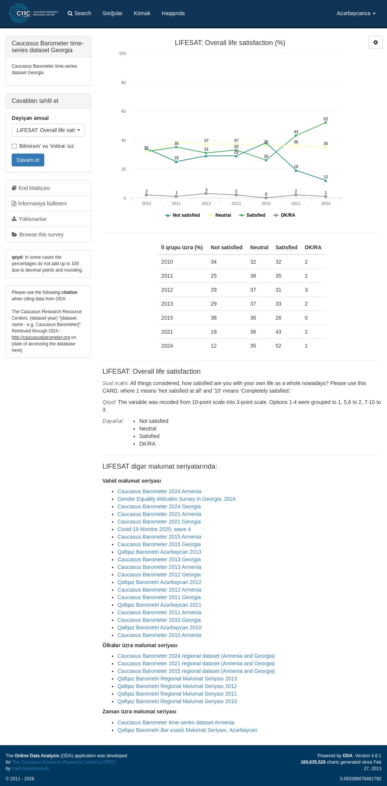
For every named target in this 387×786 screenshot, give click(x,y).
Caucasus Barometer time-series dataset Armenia (176, 722)
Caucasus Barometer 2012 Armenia (159, 590)
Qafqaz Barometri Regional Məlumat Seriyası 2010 (177, 701)
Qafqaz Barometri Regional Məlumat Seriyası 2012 (177, 686)
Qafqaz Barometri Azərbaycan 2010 (159, 627)
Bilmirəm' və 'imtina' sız (43, 146)
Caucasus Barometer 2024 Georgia (159, 506)
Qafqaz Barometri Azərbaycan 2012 (159, 582)
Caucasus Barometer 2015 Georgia (159, 544)
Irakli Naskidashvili (30, 768)
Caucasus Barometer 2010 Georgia (159, 620)
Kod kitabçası (31, 188)
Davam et (28, 160)
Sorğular (112, 13)
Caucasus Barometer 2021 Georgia (159, 522)
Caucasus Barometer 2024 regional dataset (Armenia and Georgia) (196, 656)
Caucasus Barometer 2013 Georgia (159, 559)
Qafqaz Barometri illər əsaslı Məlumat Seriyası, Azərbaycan (187, 730)
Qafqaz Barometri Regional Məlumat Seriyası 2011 (177, 694)
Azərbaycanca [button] (356, 13)
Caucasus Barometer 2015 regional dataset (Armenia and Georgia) (196, 671)
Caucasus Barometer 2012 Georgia (159, 575)
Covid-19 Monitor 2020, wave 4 (154, 529)
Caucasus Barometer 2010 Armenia (159, 635)
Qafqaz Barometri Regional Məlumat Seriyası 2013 (177, 679)
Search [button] (79, 13)
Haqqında (173, 13)
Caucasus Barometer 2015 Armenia (159, 537)
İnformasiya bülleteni (39, 203)
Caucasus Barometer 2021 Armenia (159, 514)
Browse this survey (37, 234)
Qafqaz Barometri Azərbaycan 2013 (159, 552)
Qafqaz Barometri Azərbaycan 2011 (159, 605)
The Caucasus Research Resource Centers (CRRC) (64, 762)
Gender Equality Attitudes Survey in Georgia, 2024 (177, 499)
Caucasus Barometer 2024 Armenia (159, 491)
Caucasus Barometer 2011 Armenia (159, 612)
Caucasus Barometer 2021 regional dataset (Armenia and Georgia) (196, 663)
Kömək (142, 13)
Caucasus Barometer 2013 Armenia (159, 567)
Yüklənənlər (29, 219)
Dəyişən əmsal (30, 118)
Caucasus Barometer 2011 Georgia (159, 597)
